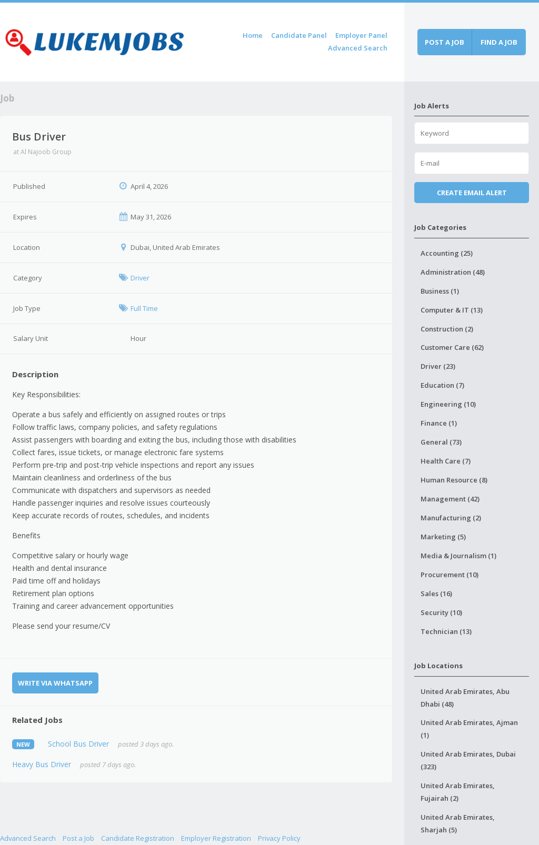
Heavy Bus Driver (41, 764)
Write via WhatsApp (55, 683)
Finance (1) (439, 423)
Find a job (499, 42)
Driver (140, 278)
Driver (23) (438, 366)
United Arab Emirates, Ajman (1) (469, 729)
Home (253, 35)
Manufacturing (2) (451, 517)
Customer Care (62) (452, 347)
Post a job (444, 42)
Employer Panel (361, 35)
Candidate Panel (299, 35)
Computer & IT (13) (452, 310)
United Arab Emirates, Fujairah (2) (458, 792)
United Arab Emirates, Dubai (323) (468, 760)
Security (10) (441, 612)
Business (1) (440, 291)
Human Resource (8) (454, 480)
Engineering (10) (448, 404)
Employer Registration (216, 838)
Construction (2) (447, 329)
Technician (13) (446, 631)
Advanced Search (357, 48)
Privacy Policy (279, 838)
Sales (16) (436, 593)
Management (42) (450, 499)
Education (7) (442, 385)
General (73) (441, 442)
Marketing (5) (443, 536)
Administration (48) (453, 272)
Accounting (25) (447, 253)
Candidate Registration (137, 838)
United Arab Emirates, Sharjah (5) (458, 823)
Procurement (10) (449, 574)
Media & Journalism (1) (458, 555)
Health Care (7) (446, 461)
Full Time (144, 308)
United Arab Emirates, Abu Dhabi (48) (465, 698)
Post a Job (78, 838)
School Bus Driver (78, 744)
